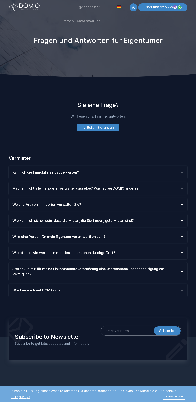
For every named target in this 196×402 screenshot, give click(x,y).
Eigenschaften (88, 7)
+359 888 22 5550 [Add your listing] (163, 7)
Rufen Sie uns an (98, 127)
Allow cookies (174, 396)
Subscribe (167, 331)
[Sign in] (133, 7)
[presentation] (130, 343)
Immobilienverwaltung (82, 21)
